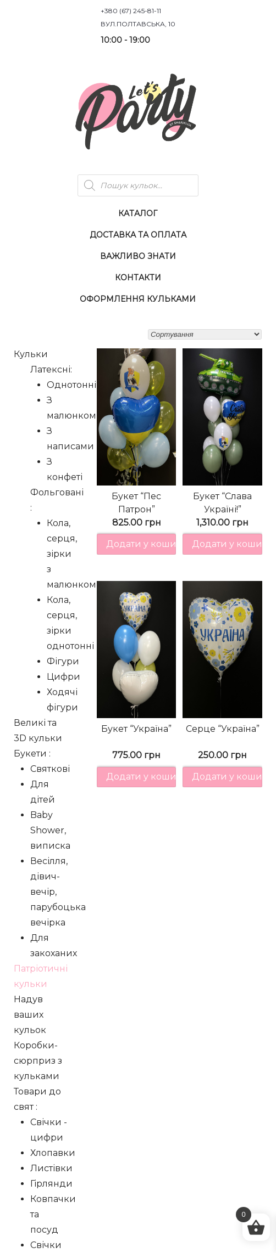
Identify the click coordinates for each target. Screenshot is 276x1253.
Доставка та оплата (138, 235)
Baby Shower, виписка (50, 830)
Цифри (63, 676)
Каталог (137, 213)
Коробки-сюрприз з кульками (38, 1060)
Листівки (51, 1168)
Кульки (31, 354)
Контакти (138, 278)
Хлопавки (52, 1153)
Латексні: (51, 369)
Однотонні (71, 385)
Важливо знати (138, 256)
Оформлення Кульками (138, 299)
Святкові (50, 769)
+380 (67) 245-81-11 (131, 11)
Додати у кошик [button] (141, 544)
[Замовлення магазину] (205, 334)
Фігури (63, 661)
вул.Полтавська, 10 (138, 24)
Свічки (46, 1245)
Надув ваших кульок (30, 1014)
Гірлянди (51, 1183)
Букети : (32, 753)
